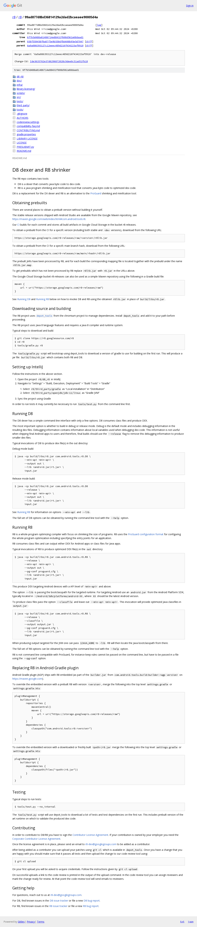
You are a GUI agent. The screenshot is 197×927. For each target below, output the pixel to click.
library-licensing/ (26, 88)
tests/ (20, 101)
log (99, 25)
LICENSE (22, 142)
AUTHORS (22, 117)
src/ (19, 97)
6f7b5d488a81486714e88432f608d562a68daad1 (55, 37)
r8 (13, 17)
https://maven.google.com (27, 678)
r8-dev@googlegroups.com (100, 844)
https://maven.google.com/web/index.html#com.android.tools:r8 (48, 219)
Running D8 (23, 299)
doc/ (19, 80)
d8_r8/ (20, 76)
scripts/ (21, 93)
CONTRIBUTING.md (28, 130)
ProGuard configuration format (145, 534)
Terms (40, 921)
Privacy (31, 921)
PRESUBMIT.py (25, 146)
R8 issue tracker (58, 906)
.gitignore (22, 113)
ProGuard (95, 193)
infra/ (20, 84)
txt (182, 921)
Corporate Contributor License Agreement (36, 838)
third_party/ (23, 105)
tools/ (20, 109)
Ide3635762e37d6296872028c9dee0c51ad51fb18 (59, 61)
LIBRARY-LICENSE (27, 138)
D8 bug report (92, 900)
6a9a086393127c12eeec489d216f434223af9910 (55, 45)
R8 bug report (91, 906)
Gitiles (21, 921)
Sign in (189, 5)
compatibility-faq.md (28, 126)
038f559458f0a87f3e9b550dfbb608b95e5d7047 (55, 41)
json (190, 921)
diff (89, 41)
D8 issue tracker (59, 900)
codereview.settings (28, 122)
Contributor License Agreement (90, 835)
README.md (24, 151)
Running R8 (42, 299)
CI (18, 224)
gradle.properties (26, 134)
